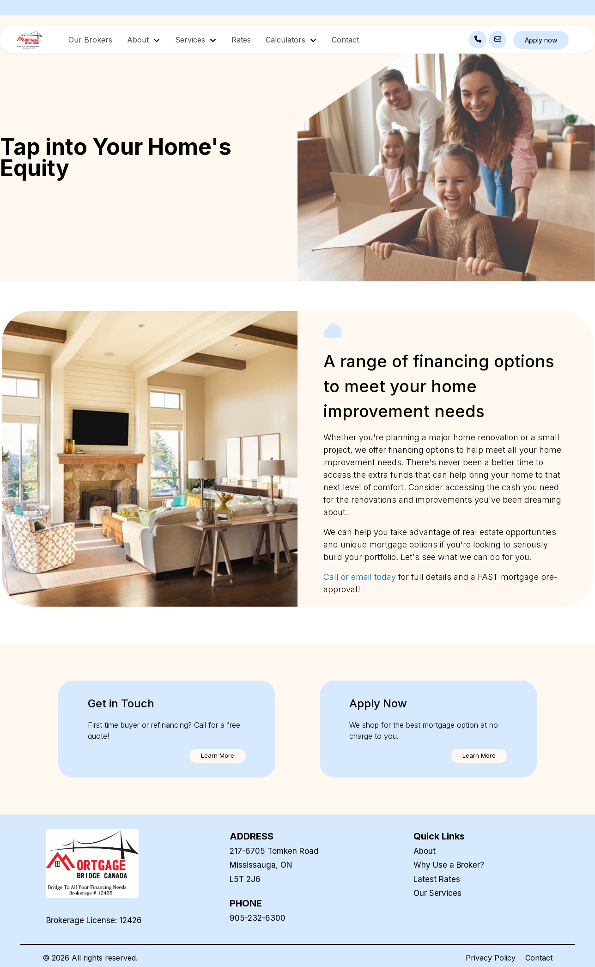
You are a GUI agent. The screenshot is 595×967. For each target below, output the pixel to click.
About (424, 851)
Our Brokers (90, 39)
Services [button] (191, 39)
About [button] (139, 39)
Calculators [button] (287, 39)
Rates (241, 39)
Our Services (437, 893)
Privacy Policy (491, 957)
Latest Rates (436, 879)
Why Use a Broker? (448, 865)
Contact (345, 39)
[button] (217, 756)
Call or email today (360, 577)
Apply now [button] (541, 40)
